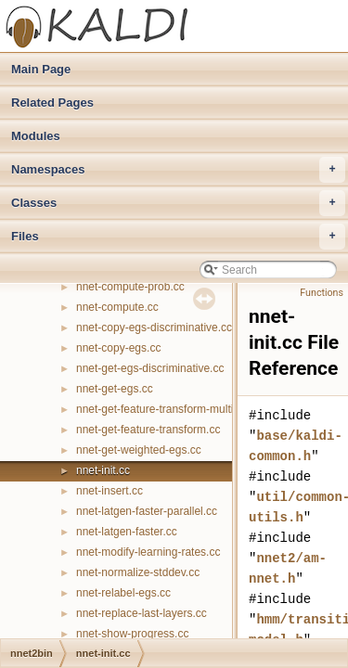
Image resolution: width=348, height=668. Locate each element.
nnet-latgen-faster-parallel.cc (146, 511)
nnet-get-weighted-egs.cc (138, 449)
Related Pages (52, 102)
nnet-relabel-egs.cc (123, 592)
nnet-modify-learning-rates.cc (148, 552)
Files (178, 237)
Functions (321, 293)
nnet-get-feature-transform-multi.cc (162, 409)
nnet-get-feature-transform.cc (148, 429)
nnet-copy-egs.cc (118, 347)
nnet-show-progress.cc (132, 633)
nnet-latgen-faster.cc (126, 531)
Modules (35, 136)
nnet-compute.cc (117, 307)
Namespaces (178, 170)
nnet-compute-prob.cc (130, 286)
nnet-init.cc (103, 470)
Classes (178, 203)
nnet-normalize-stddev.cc (138, 572)
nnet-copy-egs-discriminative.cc (154, 327)
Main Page (41, 69)
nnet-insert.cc (109, 490)
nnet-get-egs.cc (114, 388)
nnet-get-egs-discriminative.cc (150, 368)
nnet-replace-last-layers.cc (141, 613)
